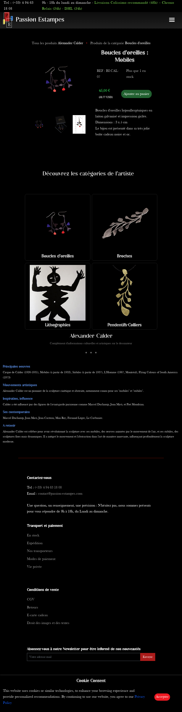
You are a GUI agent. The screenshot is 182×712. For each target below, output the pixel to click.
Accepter (162, 697)
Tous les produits (58, 43)
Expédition (35, 543)
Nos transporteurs (40, 551)
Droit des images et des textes (48, 623)
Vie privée (34, 567)
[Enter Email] (83, 657)
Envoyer (148, 657)
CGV (30, 599)
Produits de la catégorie (120, 43)
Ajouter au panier (136, 94)
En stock (33, 535)
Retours (32, 607)
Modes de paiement (41, 559)
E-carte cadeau (37, 615)
